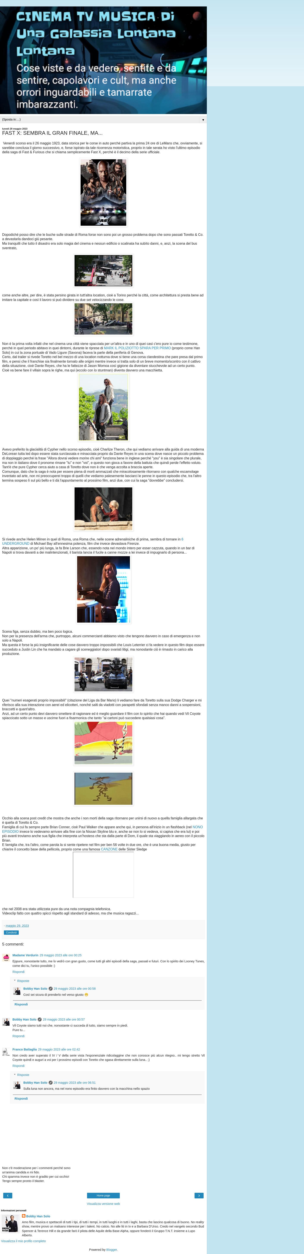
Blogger (111, 1249)
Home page (103, 1195)
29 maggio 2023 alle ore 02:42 (59, 1049)
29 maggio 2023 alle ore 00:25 (60, 955)
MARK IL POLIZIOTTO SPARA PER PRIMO (137, 348)
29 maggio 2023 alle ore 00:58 (75, 988)
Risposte (23, 981)
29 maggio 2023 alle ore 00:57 (64, 1019)
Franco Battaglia (24, 1049)
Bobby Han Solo (35, 988)
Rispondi (18, 972)
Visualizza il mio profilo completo (23, 1241)
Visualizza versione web (103, 1203)
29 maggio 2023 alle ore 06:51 (75, 1082)
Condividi (11, 932)
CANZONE (109, 849)
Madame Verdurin (25, 955)
